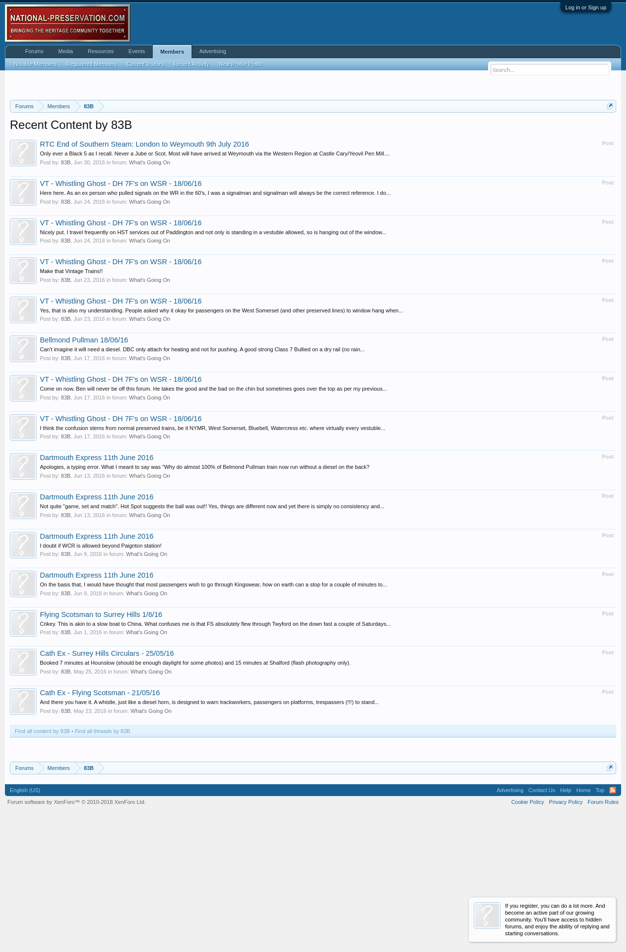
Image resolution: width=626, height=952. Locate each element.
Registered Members (91, 64)
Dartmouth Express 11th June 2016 (97, 579)
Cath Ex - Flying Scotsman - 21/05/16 (100, 813)
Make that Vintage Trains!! (71, 392)
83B (66, 283)
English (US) (25, 911)
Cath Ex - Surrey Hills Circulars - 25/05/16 (107, 774)
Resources (101, 51)
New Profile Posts (240, 64)
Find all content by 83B (42, 852)
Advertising (212, 51)
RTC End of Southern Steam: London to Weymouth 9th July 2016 (144, 265)
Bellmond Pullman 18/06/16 (84, 461)
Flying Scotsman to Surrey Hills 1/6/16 (101, 735)
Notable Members (35, 64)
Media (65, 51)
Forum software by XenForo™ (76, 923)
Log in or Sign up (585, 7)
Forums (34, 51)
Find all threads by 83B (103, 852)
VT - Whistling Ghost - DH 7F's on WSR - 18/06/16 (120, 304)
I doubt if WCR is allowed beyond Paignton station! (101, 666)
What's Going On (149, 283)
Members (172, 52)
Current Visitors (145, 64)
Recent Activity (191, 64)
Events (137, 51)
